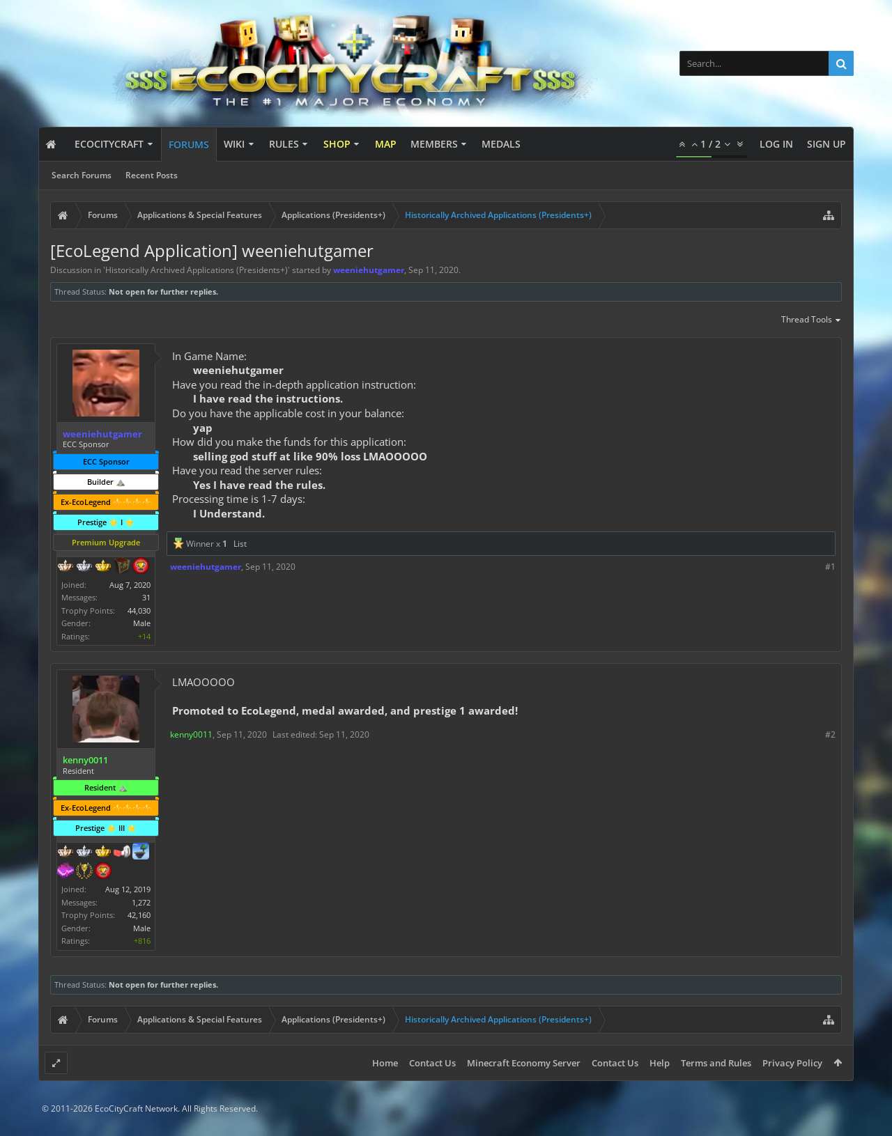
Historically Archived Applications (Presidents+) (196, 270)
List (240, 544)
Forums (189, 144)
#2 (830, 734)
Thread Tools (811, 320)
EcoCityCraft (109, 143)
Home (385, 1063)
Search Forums (82, 175)
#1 (830, 566)
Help (659, 1063)
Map (386, 143)
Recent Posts (151, 175)
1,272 (141, 902)
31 (146, 597)
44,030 (139, 610)
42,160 (139, 915)
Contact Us (432, 1063)
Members (434, 143)
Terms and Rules (716, 1063)
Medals (501, 143)
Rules (284, 143)
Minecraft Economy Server (523, 1063)
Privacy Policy (792, 1063)
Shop (337, 143)
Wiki (234, 143)
